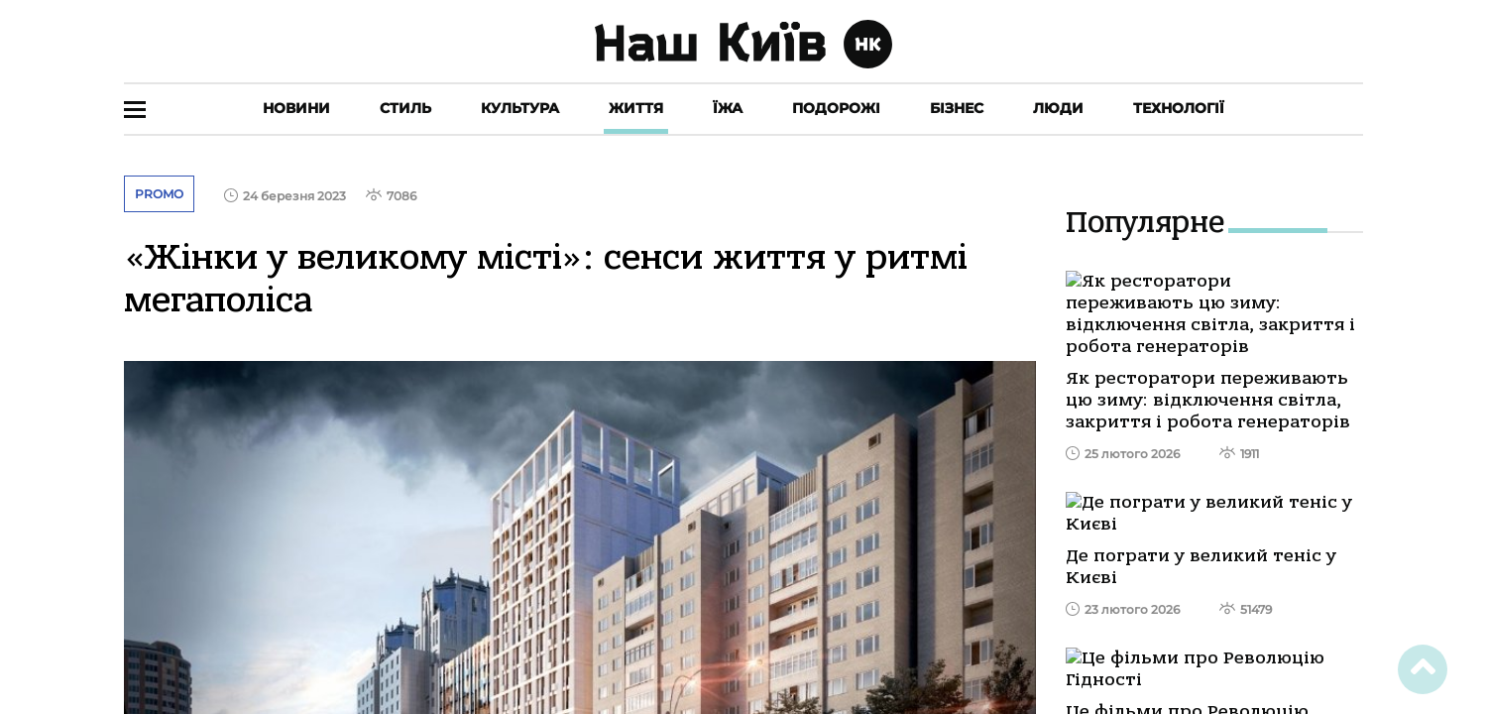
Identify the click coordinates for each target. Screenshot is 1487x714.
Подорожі (836, 108)
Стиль (405, 108)
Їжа (728, 108)
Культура (520, 108)
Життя (636, 108)
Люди (1058, 108)
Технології (1178, 108)
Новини (296, 108)
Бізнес (956, 108)
